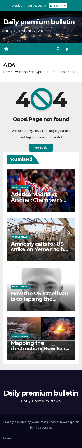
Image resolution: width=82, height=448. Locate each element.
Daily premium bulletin (39, 22)
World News (20, 187)
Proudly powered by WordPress (25, 422)
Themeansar (42, 427)
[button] (58, 49)
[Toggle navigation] (75, 49)
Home (8, 72)
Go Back (41, 147)
